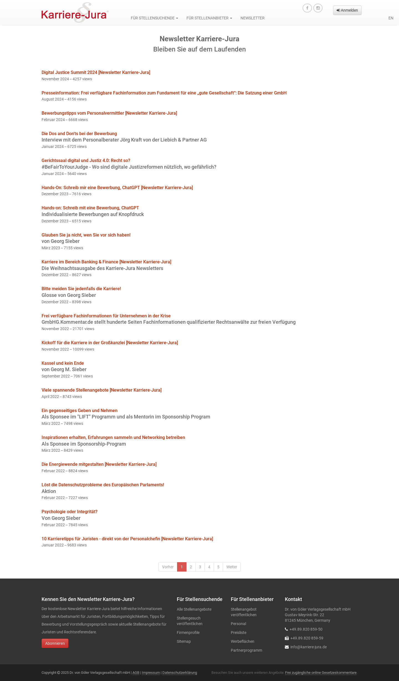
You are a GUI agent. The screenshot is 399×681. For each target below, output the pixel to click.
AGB (135, 672)
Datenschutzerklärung (179, 672)
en (390, 18)
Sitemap (184, 641)
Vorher (168, 567)
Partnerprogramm (246, 650)
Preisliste (238, 632)
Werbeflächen (242, 641)
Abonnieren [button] (55, 643)
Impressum (151, 672)
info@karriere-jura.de (308, 647)
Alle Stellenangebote (194, 609)
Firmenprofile (188, 632)
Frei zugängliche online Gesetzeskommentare (321, 672)
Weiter (231, 567)
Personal (238, 623)
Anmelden (347, 10)
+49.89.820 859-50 (306, 629)
